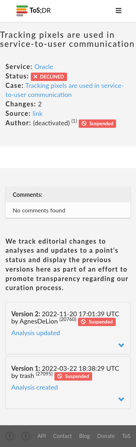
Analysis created (34, 387)
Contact (62, 435)
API (41, 435)
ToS (126, 435)
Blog (84, 435)
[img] (9, 436)
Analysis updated (35, 333)
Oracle (43, 66)
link (38, 113)
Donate (106, 435)
